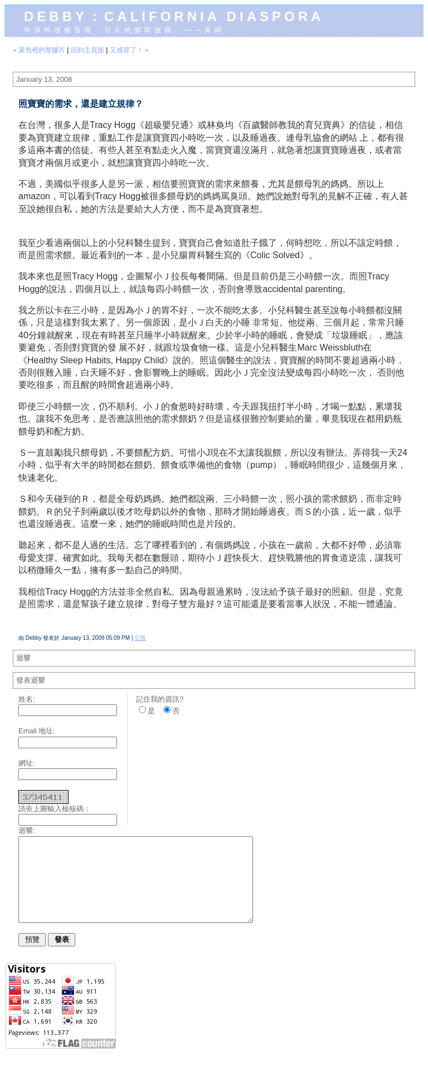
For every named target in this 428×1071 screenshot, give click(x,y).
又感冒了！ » (129, 50)
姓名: (26, 699)
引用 (139, 638)
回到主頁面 (87, 50)
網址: (26, 763)
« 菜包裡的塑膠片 (39, 50)
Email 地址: (36, 731)
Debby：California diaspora (174, 16)
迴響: (26, 830)
